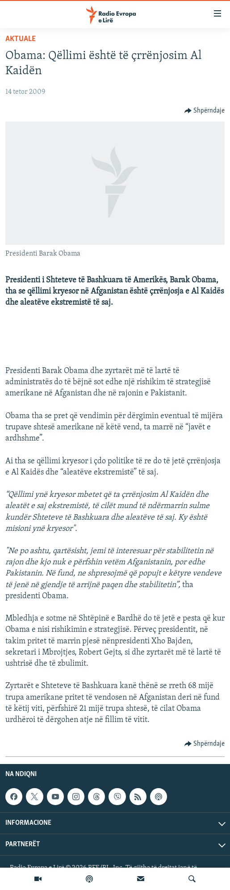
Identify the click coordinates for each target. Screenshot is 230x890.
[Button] (204, 111)
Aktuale (20, 39)
